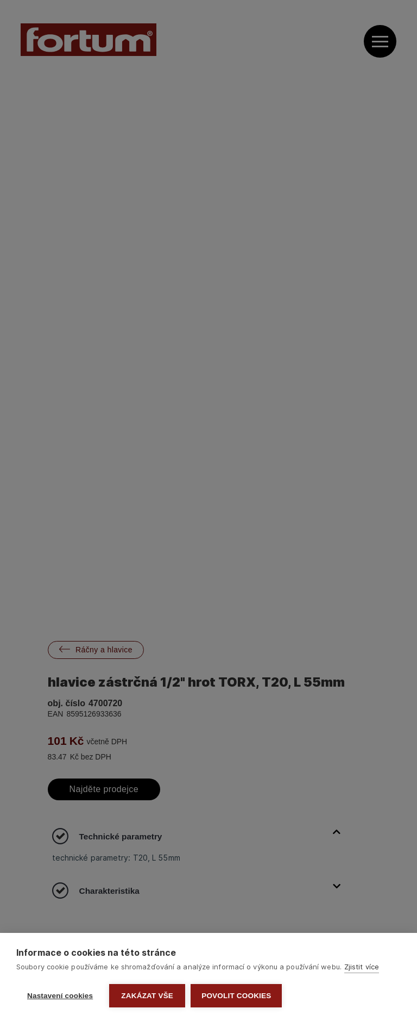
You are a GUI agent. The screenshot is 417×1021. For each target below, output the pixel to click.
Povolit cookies (236, 996)
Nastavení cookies (60, 996)
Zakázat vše (147, 996)
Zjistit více (361, 966)
